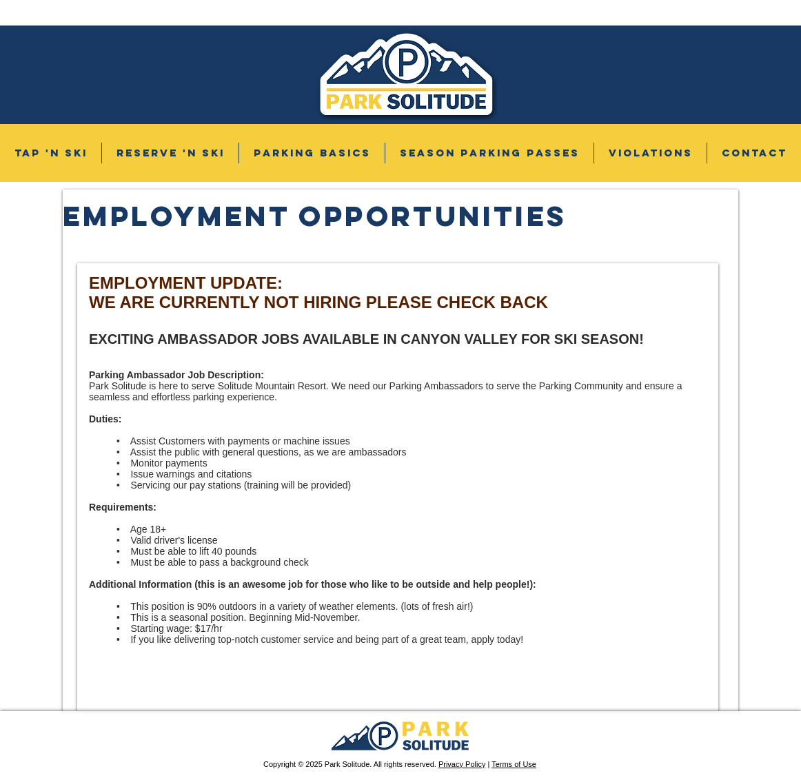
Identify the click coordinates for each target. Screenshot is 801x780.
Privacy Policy (461, 764)
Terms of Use (513, 764)
